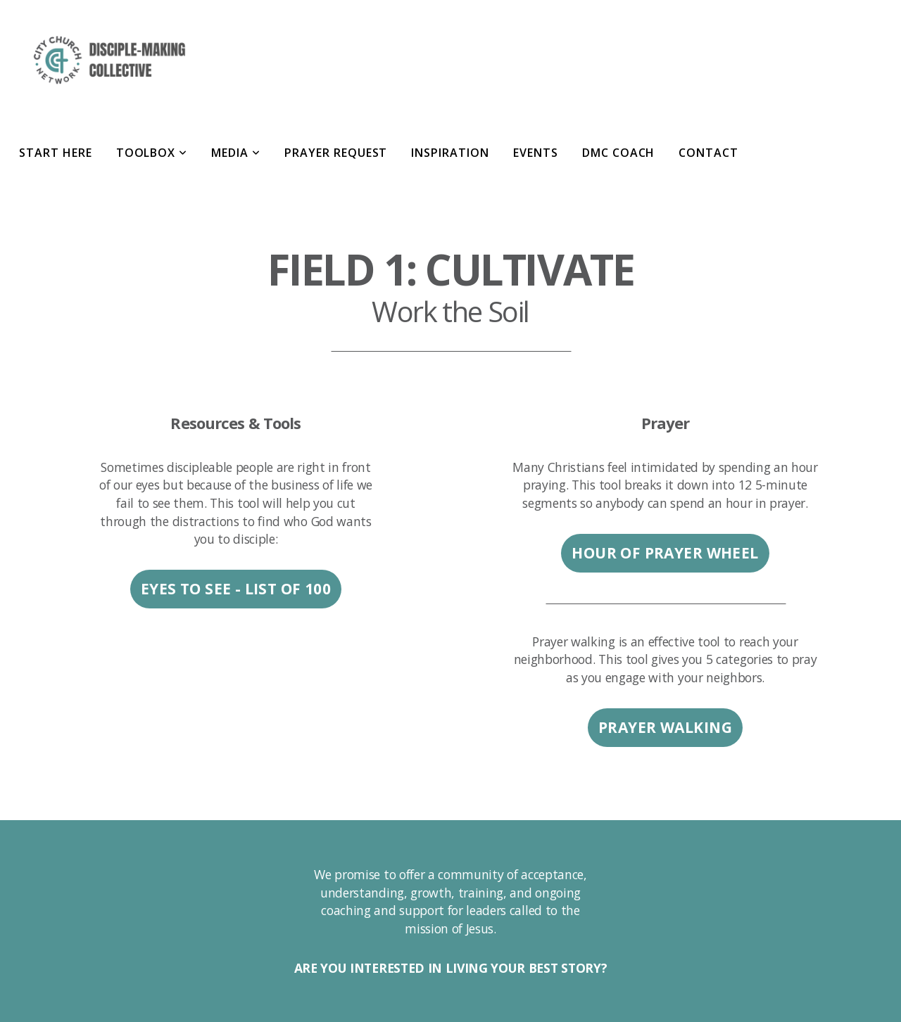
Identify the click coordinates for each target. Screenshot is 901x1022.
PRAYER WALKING (665, 727)
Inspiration (450, 152)
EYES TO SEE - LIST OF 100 (236, 589)
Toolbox (152, 152)
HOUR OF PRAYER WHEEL (665, 553)
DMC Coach (618, 152)
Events (535, 152)
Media (235, 152)
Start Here (55, 152)
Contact (708, 152)
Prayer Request (335, 152)
